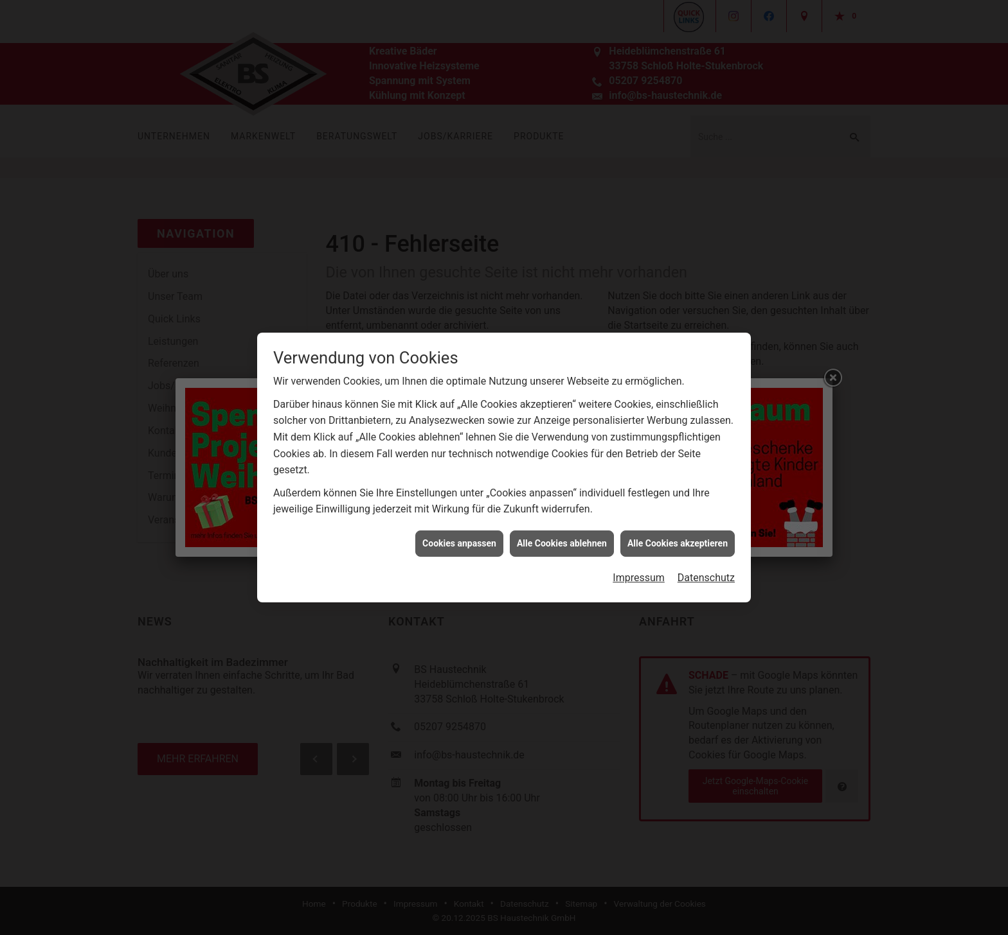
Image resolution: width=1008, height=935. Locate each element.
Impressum (639, 569)
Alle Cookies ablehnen (562, 534)
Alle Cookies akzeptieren (677, 534)
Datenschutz (706, 569)
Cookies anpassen (459, 534)
